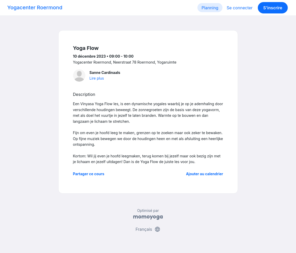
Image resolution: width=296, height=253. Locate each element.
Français (148, 229)
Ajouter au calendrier (204, 174)
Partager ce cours (89, 174)
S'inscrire (272, 7)
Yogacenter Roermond (34, 7)
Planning (210, 7)
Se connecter (240, 7)
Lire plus (97, 78)
